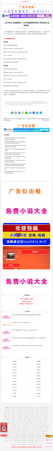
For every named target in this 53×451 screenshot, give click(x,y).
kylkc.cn (28, 431)
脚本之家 (46, 409)
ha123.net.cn (38, 438)
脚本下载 (39, 364)
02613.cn (10, 430)
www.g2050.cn (18, 438)
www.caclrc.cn (20, 416)
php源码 (36, 409)
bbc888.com (24, 438)
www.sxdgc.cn (12, 419)
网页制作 (14, 361)
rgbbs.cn (38, 414)
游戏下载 (6, 409)
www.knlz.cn (21, 423)
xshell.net (46, 440)
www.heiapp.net (33, 416)
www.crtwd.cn (8, 431)
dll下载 (14, 393)
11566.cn (29, 419)
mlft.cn (42, 412)
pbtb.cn (13, 423)
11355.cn (41, 419)
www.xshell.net (18, 442)
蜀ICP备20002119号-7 (25, 444)
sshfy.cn (5, 416)
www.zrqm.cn (30, 421)
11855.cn (18, 419)
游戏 (31, 407)
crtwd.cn (13, 431)
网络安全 (14, 384)
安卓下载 (14, 387)
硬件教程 (39, 381)
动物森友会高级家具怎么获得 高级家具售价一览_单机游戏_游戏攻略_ (39, 119)
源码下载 (14, 370)
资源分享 (14, 409)
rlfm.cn (39, 421)
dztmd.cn (39, 431)
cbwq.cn (19, 421)
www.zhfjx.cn (40, 416)
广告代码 (14, 367)
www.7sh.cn (15, 435)
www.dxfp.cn (41, 423)
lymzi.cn (21, 430)
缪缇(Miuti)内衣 (44, 411)
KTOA (31, 430)
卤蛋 (40, 440)
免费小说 (18, 409)
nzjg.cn (10, 424)
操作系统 (39, 372)
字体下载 (39, 390)
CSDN (29, 409)
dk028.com (13, 412)
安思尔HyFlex (45, 417)
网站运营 (14, 375)
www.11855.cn (24, 419)
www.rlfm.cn (44, 421)
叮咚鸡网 (6, 440)
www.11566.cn (35, 419)
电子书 (14, 378)
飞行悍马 (27, 428)
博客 (36, 442)
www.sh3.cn (6, 435)
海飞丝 (25, 409)
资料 (10, 409)
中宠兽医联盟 (7, 428)
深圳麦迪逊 (18, 431)
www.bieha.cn (38, 411)
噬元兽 (25, 411)
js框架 (38, 367)
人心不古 (30, 424)
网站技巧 (14, 372)
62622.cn (8, 421)
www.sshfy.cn (46, 416)
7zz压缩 (5, 414)
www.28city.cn (7, 417)
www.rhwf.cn (31, 423)
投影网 (36, 440)
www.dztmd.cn (44, 431)
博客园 (32, 409)
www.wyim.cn (34, 426)
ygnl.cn (20, 424)
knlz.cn (17, 423)
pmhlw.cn (7, 433)
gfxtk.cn (18, 433)
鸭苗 (27, 414)
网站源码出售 (16, 407)
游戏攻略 (14, 396)
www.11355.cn (46, 419)
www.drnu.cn (24, 426)
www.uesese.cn (43, 428)
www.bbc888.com (31, 438)
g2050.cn (12, 438)
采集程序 (11, 407)
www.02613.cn (16, 430)
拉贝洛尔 (18, 428)
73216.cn (38, 430)
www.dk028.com (19, 412)
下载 (28, 407)
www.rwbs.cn (6, 426)
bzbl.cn (32, 412)
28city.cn (14, 416)
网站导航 (34, 407)
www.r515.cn (7, 438)
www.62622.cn (13, 421)
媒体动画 (14, 381)
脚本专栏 (14, 364)
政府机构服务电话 (22, 435)
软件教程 (39, 393)
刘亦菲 (13, 414)
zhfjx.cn (47, 414)
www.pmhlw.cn (13, 433)
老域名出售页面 (23, 407)
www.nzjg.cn (15, 424)
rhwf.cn (26, 423)
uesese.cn (37, 428)
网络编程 (39, 361)
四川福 (25, 412)
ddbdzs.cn (33, 417)
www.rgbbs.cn (26, 416)
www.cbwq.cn (24, 421)
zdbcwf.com (24, 442)
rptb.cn (46, 423)
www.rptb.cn (5, 424)
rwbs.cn (48, 424)
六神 (22, 409)
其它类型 (39, 396)
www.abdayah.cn (26, 417)
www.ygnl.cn (24, 424)
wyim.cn (29, 426)
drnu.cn (19, 426)
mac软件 (38, 387)
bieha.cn (32, 411)
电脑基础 (39, 378)
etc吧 (13, 417)
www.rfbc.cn (43, 424)
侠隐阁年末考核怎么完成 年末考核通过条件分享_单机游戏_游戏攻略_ (14, 119)
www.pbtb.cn (8, 423)
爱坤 (47, 428)
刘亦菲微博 (8, 411)
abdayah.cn (20, 417)
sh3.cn (46, 433)
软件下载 (39, 384)
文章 (38, 407)
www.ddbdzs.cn (39, 417)
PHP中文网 (41, 409)
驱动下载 (14, 390)
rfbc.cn (38, 424)
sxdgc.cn (10, 416)
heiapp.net (43, 414)
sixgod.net (26, 2)
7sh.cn (11, 435)
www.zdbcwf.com (31, 442)
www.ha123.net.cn (44, 438)
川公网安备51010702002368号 (35, 444)
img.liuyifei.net (13, 426)
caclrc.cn (34, 414)
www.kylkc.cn (33, 431)
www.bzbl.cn (37, 412)
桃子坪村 (29, 433)
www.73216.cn (44, 430)
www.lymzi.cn (26, 430)
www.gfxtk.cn (23, 433)
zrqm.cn (35, 421)
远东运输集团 (40, 426)
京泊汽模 (37, 433)
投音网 (33, 440)
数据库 (38, 370)
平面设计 (39, 375)
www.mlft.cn (46, 412)
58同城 (20, 414)
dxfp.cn (36, 423)
